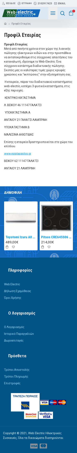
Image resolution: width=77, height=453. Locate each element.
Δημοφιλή (13, 192)
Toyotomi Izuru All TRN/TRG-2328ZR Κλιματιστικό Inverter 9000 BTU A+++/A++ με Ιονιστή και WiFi (21, 237)
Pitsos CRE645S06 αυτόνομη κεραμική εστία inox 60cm (56, 237)
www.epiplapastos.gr (17, 153)
